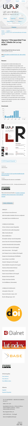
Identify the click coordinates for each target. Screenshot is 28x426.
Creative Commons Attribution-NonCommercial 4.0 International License (13, 194)
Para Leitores (5, 376)
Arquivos (13, 18)
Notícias (21, 18)
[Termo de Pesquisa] (14, 24)
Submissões (10, 21)
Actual (5, 18)
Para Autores (5, 378)
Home (2, 31)
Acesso (23, 1)
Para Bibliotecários (6, 381)
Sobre (19, 21)
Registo (17, 1)
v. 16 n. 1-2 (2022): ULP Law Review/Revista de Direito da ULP (13, 33)
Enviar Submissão (8, 203)
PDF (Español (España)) (9, 161)
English (4, 390)
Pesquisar (14, 27)
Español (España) (6, 392)
